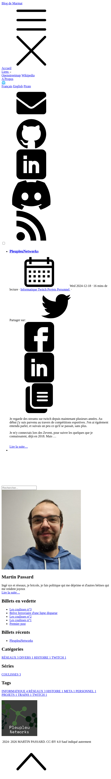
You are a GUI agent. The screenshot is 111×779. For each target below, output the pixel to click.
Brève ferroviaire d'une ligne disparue (33, 613)
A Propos (7, 79)
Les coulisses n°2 (21, 616)
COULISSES (11, 674)
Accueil (6, 68)
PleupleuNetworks (24, 251)
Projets (52, 289)
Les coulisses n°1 (21, 620)
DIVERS (26, 657)
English (18, 86)
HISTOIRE (43, 657)
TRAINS (25, 694)
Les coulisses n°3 (21, 609)
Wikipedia (28, 75)
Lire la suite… (19, 446)
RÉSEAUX (10, 657)
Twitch (42, 289)
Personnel (63, 289)
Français (7, 86)
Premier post (18, 623)
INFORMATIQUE (15, 691)
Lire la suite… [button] (11, 592)
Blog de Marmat (55, 34)
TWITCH (59, 657)
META (70, 691)
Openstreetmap (11, 75)
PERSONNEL (86, 691)
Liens (6, 71)
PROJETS (10, 694)
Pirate (27, 86)
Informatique (29, 289)
